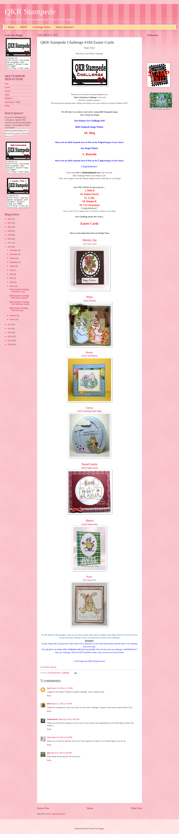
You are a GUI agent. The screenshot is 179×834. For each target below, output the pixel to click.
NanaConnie (89, 464)
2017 (10, 248)
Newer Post (43, 808)
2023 (10, 224)
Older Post (136, 808)
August (13, 271)
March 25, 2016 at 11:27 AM (62, 688)
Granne (7, 90)
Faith (6, 86)
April (12, 287)
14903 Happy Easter (89, 468)
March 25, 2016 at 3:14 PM (62, 704)
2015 (10, 329)
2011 (10, 345)
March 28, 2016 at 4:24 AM (61, 753)
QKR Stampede (30, 11)
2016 (10, 252)
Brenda (89, 352)
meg (48, 753)
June (12, 279)
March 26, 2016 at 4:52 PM (62, 737)
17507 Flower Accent (89, 244)
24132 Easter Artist (89, 524)
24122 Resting (89, 301)
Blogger (101, 829)
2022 (10, 228)
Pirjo (89, 297)
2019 (10, 240)
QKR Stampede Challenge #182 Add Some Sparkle (19, 308)
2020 (10, 236)
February (13, 320)
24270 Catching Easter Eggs (89, 411)
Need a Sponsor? (65, 27)
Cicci (49, 737)
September (14, 267)
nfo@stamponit (89, 173)
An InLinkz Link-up (48, 667)
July (11, 275)
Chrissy (89, 407)
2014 (10, 333)
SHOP (23, 27)
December (14, 255)
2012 (10, 341)
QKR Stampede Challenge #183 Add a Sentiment (19, 302)
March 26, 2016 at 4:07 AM (69, 719)
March (12, 291)
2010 (10, 349)
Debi (49, 704)
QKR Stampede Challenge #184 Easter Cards (19, 295)
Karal (89, 576)
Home (11, 27)
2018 (10, 244)
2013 (10, 337)
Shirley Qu (90, 240)
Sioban (7, 108)
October (13, 263)
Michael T (8, 101)
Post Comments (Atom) (56, 814)
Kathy (7, 97)
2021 (10, 232)
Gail (48, 688)
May (12, 283)
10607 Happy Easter (89, 580)
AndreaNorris (52, 719)
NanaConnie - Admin (13, 105)
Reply (49, 696)
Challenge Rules (41, 27)
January (13, 324)
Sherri (90, 520)
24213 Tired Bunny (89, 356)
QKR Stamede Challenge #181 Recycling (18, 314)
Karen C (8, 94)
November (14, 259)
